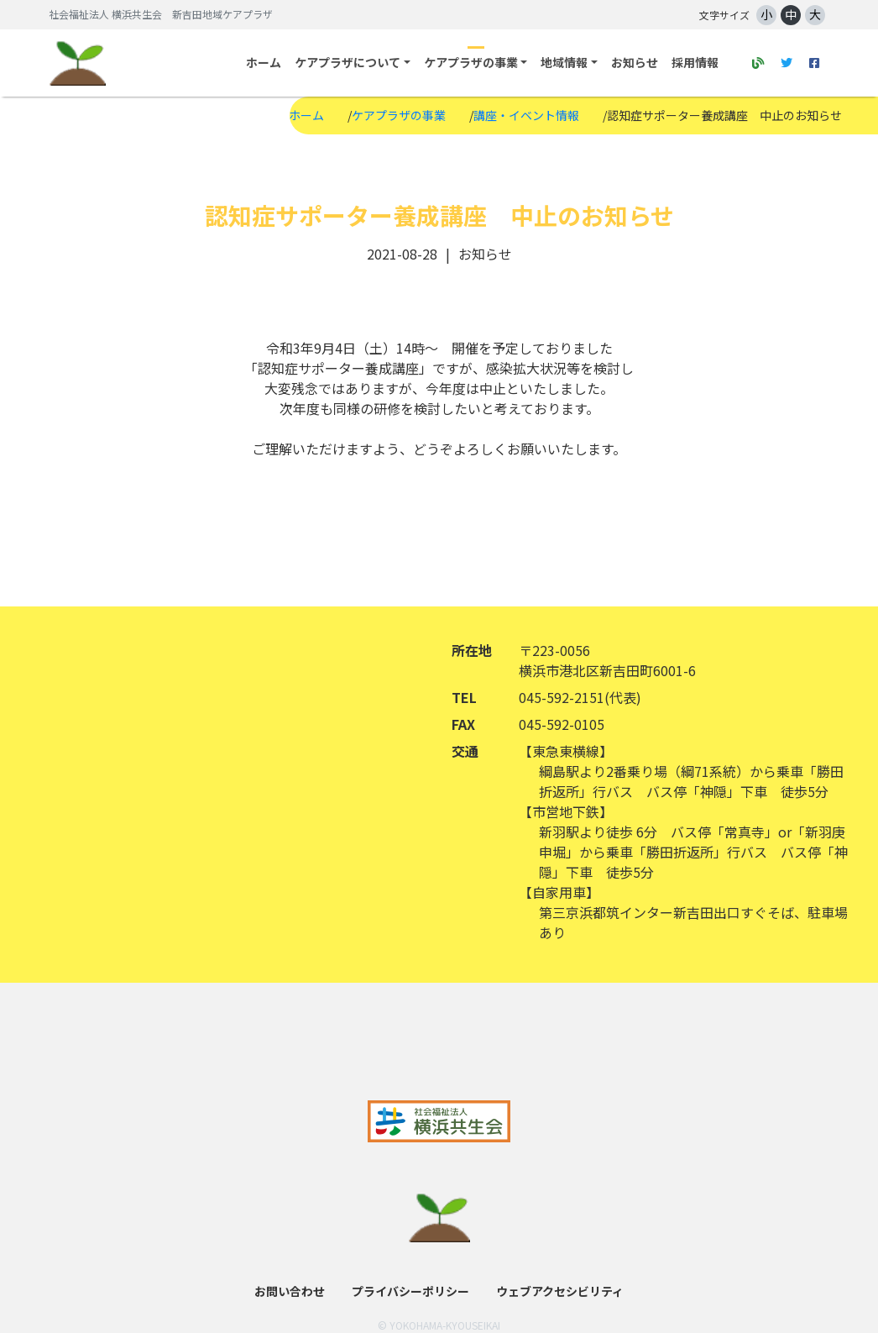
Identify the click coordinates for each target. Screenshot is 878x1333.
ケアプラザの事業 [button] (471, 62)
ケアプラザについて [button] (347, 62)
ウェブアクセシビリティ (560, 1291)
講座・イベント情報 (526, 115)
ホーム (263, 62)
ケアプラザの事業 (399, 115)
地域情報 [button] (564, 62)
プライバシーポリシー (410, 1291)
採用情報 (695, 62)
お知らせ (634, 62)
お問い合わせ (289, 1291)
